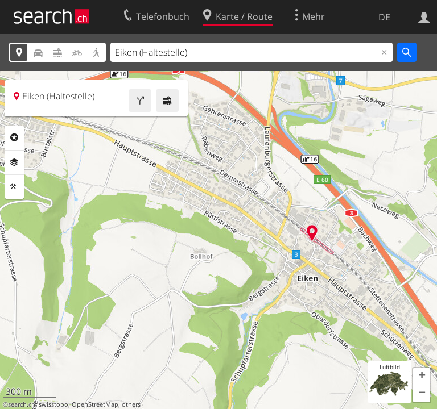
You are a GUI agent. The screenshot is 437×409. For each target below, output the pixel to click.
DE (384, 17)
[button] (421, 376)
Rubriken (14, 137)
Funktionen (14, 187)
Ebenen (14, 162)
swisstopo (53, 404)
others (131, 404)
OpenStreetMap (95, 404)
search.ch (21, 404)
